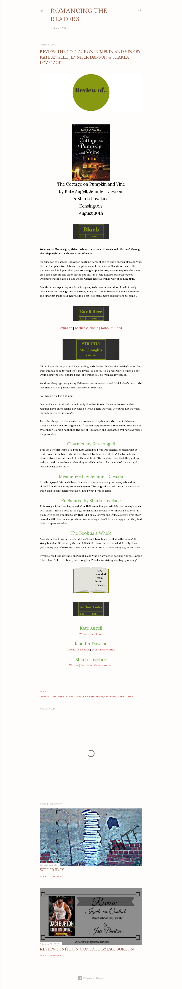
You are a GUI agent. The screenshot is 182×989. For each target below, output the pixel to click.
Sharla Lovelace (125, 696)
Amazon (66, 328)
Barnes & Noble (86, 328)
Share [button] (43, 691)
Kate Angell (89, 696)
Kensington (102, 696)
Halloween (58, 696)
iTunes (116, 328)
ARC (49, 696)
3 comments (54, 955)
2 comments (54, 876)
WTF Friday (52, 870)
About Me (59, 27)
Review (112, 696)
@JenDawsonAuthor (104, 649)
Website (84, 634)
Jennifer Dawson (73, 696)
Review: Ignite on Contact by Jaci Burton (87, 949)
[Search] (140, 9)
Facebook (96, 634)
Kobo (105, 328)
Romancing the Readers (78, 14)
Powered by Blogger (91, 978)
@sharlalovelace (103, 665)
